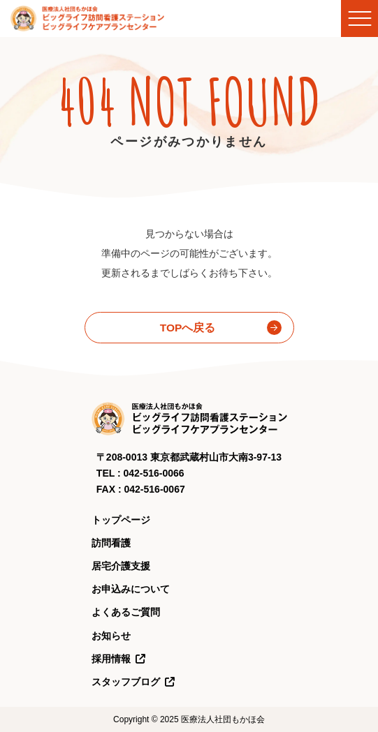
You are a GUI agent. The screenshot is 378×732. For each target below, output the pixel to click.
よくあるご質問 (126, 612)
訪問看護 (111, 542)
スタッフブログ (133, 681)
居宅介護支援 (121, 566)
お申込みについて (131, 589)
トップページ (121, 519)
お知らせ (111, 635)
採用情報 (119, 658)
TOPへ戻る (188, 328)
